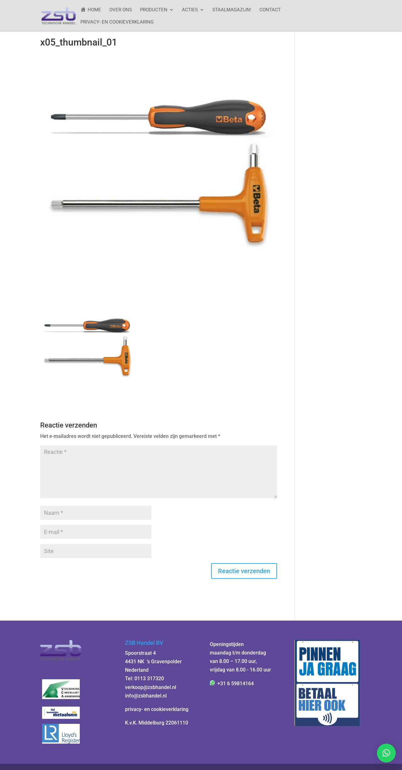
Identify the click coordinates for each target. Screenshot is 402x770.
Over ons (120, 10)
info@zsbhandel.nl (146, 696)
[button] (386, 753)
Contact (270, 10)
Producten (153, 10)
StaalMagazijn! (231, 10)
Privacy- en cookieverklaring (117, 22)
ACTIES (190, 10)
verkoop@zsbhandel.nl (150, 687)
